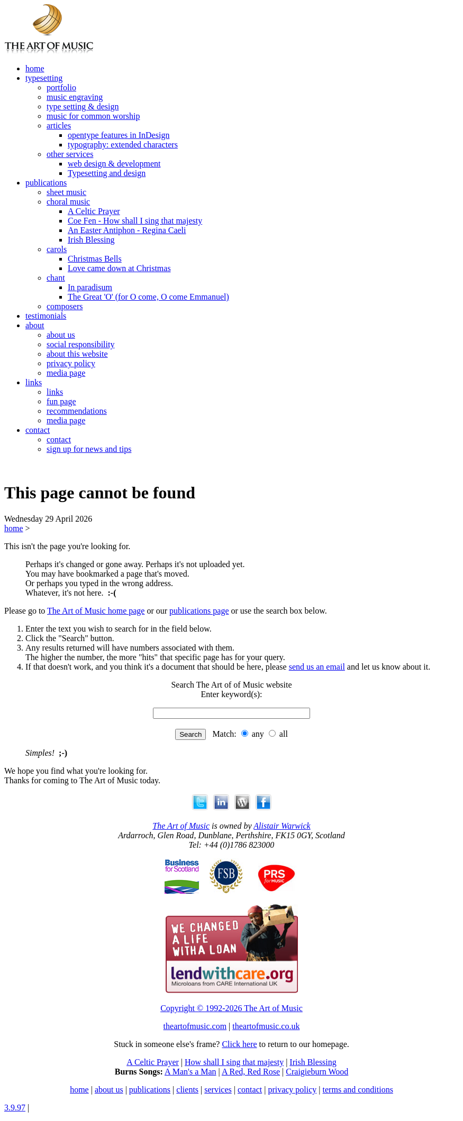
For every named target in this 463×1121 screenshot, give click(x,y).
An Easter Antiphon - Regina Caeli (127, 230)
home (34, 68)
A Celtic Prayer (94, 211)
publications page (199, 610)
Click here (239, 1044)
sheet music (66, 192)
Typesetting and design (107, 173)
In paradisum (90, 287)
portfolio (61, 87)
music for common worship (93, 116)
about (34, 325)
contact (37, 429)
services (218, 1089)
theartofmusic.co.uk (265, 1026)
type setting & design (83, 106)
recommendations (77, 410)
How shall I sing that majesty (234, 1062)
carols (57, 249)
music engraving (75, 96)
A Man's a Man (190, 1071)
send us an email (317, 666)
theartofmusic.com (195, 1026)
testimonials (45, 315)
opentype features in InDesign (118, 135)
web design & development (114, 163)
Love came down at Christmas (119, 268)
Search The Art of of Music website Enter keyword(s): (231, 689)
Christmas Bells (95, 258)
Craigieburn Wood (317, 1071)
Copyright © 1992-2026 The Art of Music (231, 1008)
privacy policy (71, 363)
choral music (68, 201)
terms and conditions (358, 1089)
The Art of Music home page (95, 610)
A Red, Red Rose (251, 1071)
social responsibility (80, 344)
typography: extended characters (123, 144)
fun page (61, 401)
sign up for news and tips (89, 448)
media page (66, 372)
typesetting (43, 77)
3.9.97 (14, 1107)
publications (46, 182)
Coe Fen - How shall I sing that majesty (135, 220)
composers (65, 306)
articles (59, 125)
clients (187, 1089)
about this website (77, 353)
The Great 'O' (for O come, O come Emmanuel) (148, 296)
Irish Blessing (91, 239)
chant (56, 277)
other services (70, 154)
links (33, 382)
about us (61, 334)
